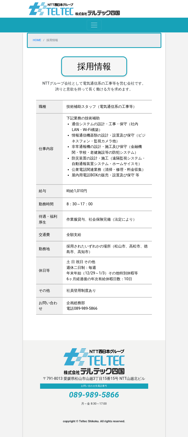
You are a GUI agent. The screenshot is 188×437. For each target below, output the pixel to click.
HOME (37, 40)
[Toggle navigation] (94, 25)
